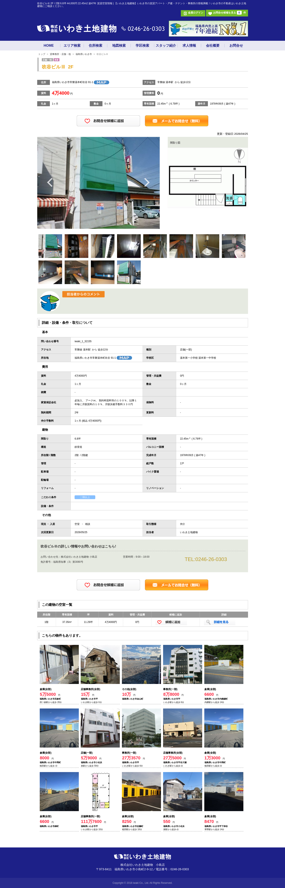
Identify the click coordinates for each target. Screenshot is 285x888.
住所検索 (95, 45)
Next (147, 182)
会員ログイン (195, 12)
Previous (50, 182)
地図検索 (119, 45)
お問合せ (236, 45)
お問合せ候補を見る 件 (229, 13)
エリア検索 (72, 45)
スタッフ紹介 (166, 45)
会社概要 (213, 45)
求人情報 (189, 45)
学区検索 (142, 45)
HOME (49, 45)
